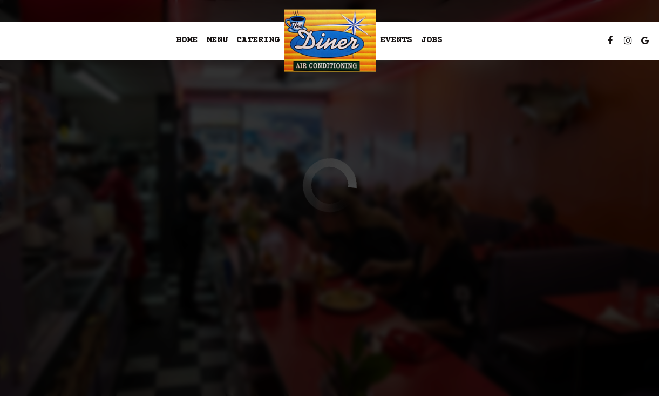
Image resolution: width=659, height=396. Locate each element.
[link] (330, 41)
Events (396, 40)
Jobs (432, 40)
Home (187, 40)
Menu (217, 40)
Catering (258, 40)
